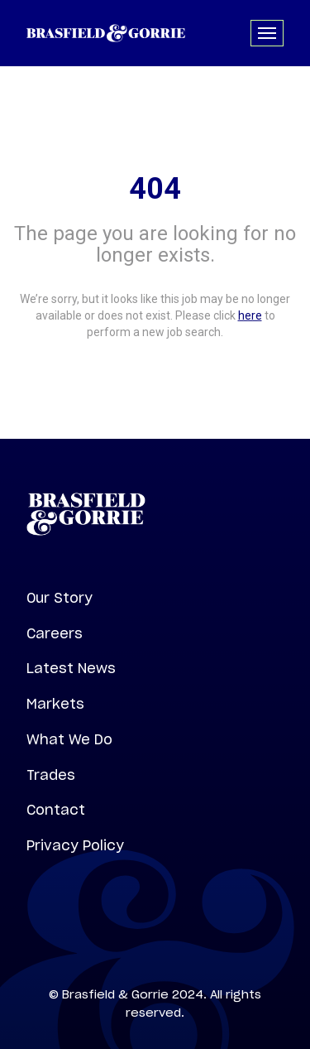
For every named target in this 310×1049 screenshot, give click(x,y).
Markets (55, 703)
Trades (50, 775)
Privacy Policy (75, 845)
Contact (55, 809)
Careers (54, 633)
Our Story (59, 597)
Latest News (71, 668)
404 (155, 188)
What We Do (69, 739)
